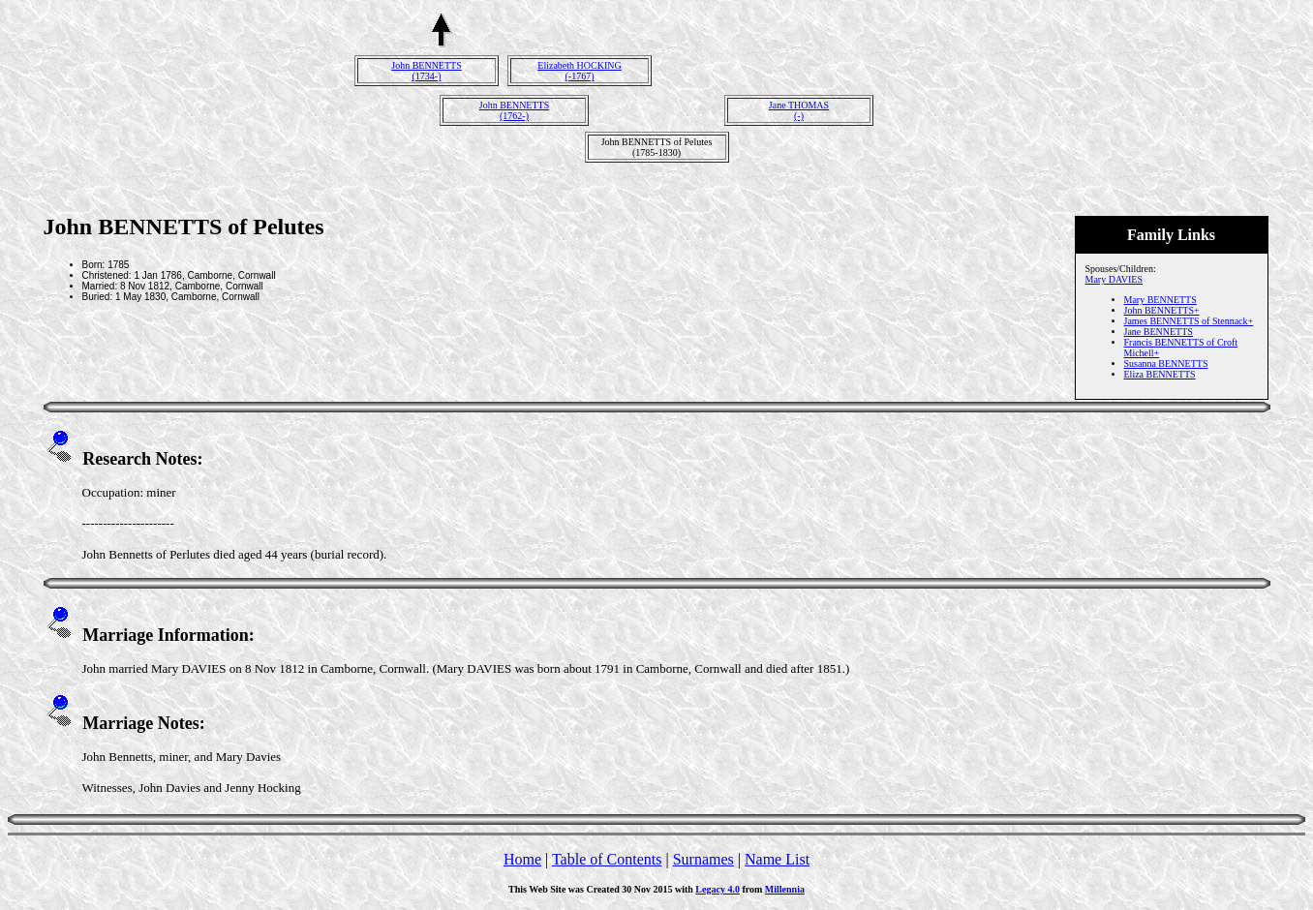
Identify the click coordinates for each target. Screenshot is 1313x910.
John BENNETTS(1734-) (426, 70)
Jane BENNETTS (1158, 331)
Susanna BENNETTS (1166, 363)
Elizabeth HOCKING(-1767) (579, 70)
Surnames (703, 859)
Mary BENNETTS (1160, 299)
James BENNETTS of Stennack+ (1189, 321)
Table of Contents (607, 859)
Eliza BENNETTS (1160, 374)
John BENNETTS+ (1162, 310)
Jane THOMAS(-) (799, 110)
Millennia (785, 889)
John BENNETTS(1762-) (514, 110)
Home (522, 859)
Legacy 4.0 (717, 889)
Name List (777, 859)
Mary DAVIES (1114, 279)
